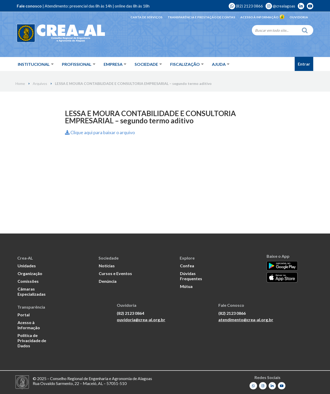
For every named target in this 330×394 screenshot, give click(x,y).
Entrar (304, 63)
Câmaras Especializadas (32, 291)
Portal (24, 314)
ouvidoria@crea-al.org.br (141, 319)
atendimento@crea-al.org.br (245, 319)
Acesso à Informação (262, 17)
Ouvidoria (299, 17)
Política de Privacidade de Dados (32, 340)
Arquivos (40, 83)
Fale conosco (29, 5)
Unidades (27, 265)
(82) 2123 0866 (246, 6)
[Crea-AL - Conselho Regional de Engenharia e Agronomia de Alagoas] (53, 33)
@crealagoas (280, 6)
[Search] (275, 30)
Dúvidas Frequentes (191, 276)
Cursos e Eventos (115, 273)
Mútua (186, 286)
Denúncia (108, 281)
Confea (187, 265)
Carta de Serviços (146, 17)
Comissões (28, 281)
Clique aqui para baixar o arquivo (100, 132)
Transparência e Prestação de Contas (201, 17)
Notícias (107, 265)
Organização (30, 273)
